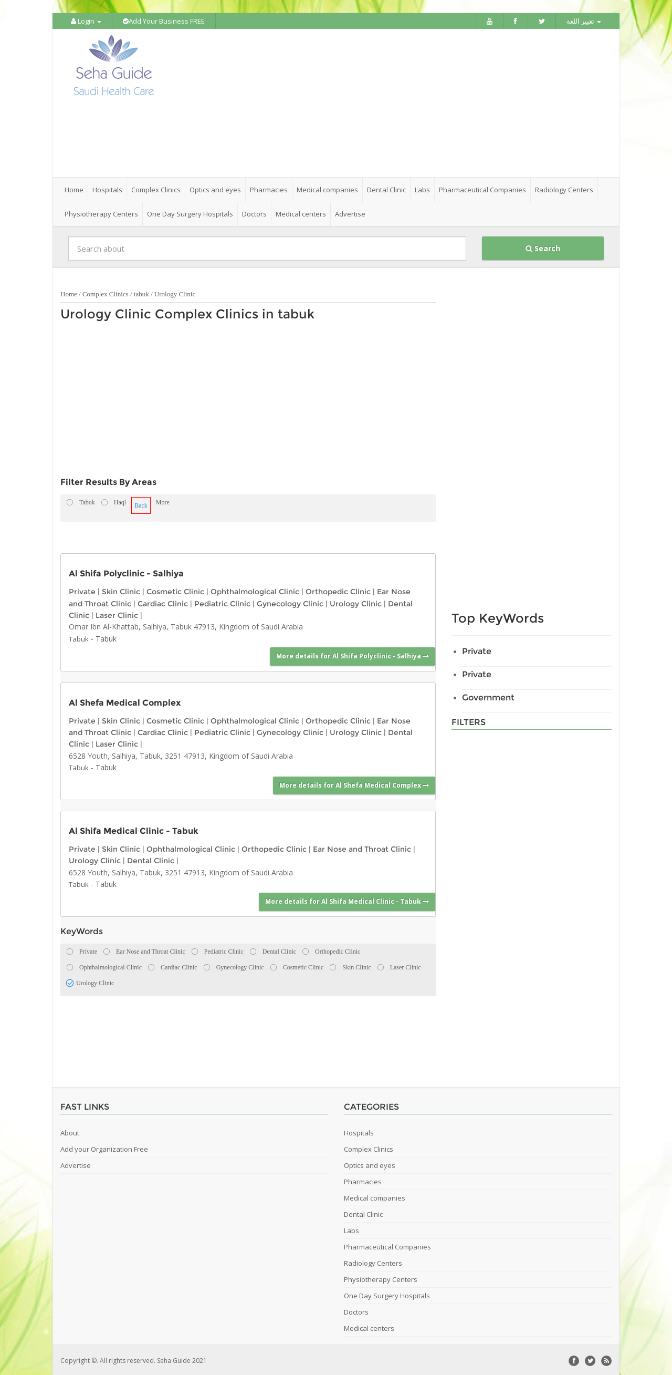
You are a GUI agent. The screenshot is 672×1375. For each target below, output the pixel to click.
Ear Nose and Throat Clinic (362, 848)
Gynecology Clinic (290, 602)
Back (141, 504)
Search (543, 247)
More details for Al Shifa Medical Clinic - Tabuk (347, 900)
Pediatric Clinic (222, 602)
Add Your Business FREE (164, 21)
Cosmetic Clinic (175, 590)
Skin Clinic (121, 590)
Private (82, 590)
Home (74, 188)
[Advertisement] (395, 102)
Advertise (350, 213)
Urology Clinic (174, 293)
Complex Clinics (105, 293)
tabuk (141, 293)
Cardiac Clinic (163, 602)
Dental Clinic (150, 859)
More (163, 501)
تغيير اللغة (583, 21)
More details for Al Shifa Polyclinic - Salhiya (352, 654)
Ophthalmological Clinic (255, 590)
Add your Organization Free (104, 1147)
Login (86, 21)
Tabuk (79, 638)
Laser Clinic (117, 614)
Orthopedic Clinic (338, 590)
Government (488, 696)
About (69, 1131)
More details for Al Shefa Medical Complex (354, 783)
